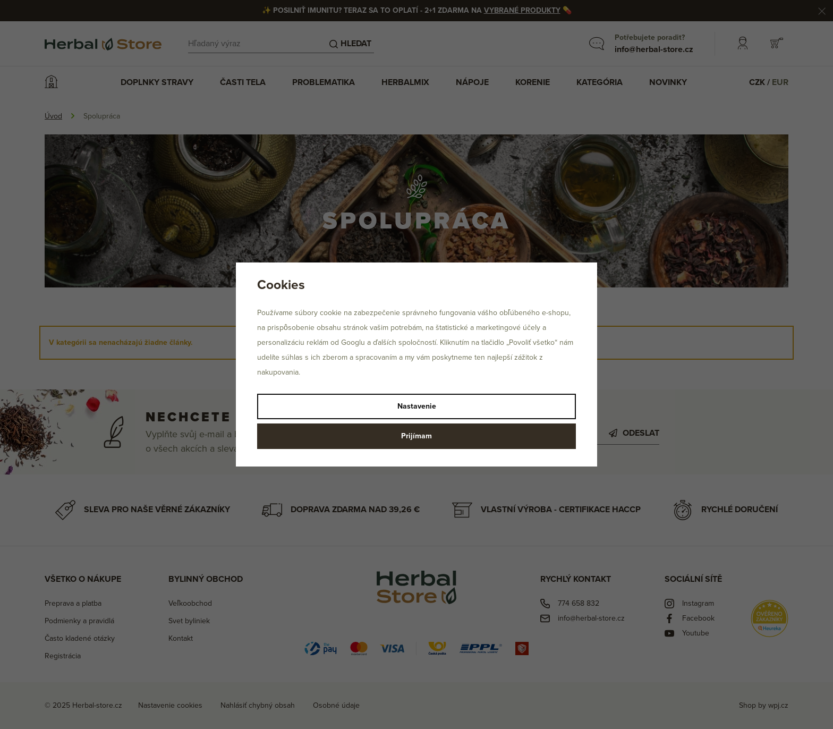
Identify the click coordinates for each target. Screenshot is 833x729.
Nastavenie (416, 406)
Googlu (353, 342)
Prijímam (416, 435)
